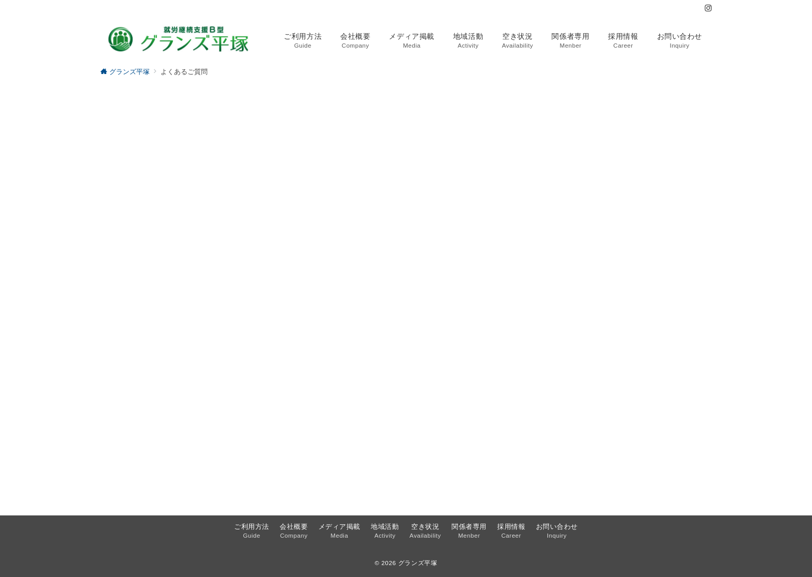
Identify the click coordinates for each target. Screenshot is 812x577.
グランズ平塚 (418, 562)
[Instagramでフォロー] (708, 8)
